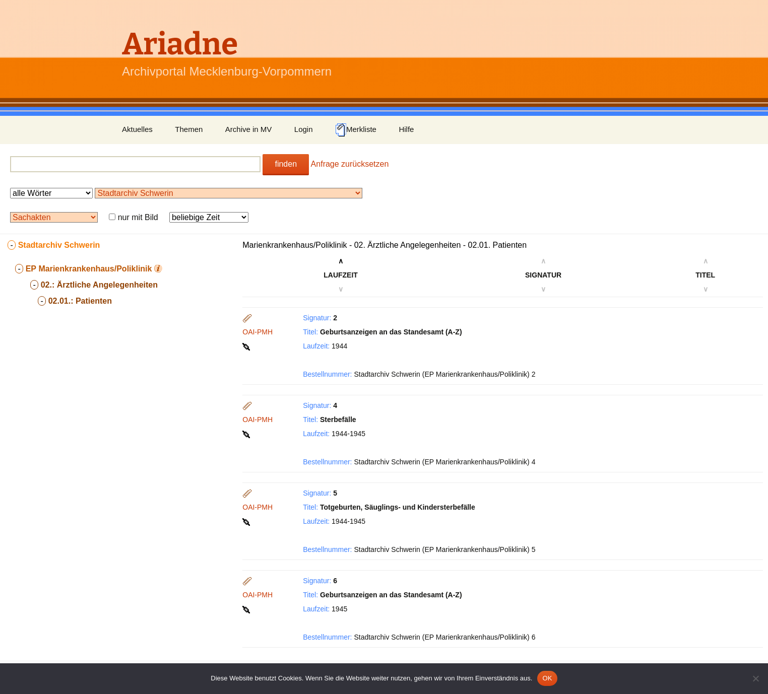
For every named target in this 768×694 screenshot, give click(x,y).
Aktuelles (137, 129)
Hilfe (406, 129)
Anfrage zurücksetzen (350, 164)
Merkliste (355, 129)
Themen (189, 129)
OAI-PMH (257, 332)
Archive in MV (248, 129)
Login (303, 129)
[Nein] (755, 678)
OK (547, 678)
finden (286, 164)
